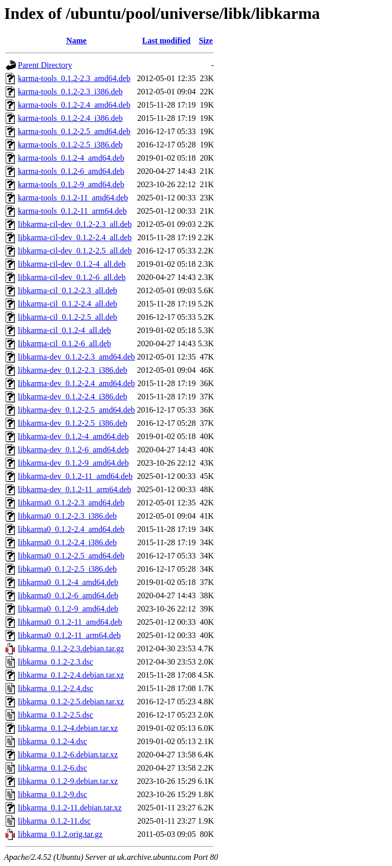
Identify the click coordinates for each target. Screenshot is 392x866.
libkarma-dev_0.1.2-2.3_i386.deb (72, 370)
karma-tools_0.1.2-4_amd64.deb (71, 158)
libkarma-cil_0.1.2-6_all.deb (64, 343)
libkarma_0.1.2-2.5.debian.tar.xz (71, 701)
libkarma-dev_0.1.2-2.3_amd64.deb (76, 356)
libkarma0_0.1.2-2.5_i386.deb (67, 569)
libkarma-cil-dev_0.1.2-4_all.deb (72, 264)
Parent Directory (45, 65)
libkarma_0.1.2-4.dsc (52, 741)
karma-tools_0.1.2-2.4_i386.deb (70, 118)
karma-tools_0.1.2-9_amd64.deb (71, 184)
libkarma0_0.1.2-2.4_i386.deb (67, 542)
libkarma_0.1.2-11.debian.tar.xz (69, 807)
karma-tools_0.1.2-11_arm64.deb (72, 211)
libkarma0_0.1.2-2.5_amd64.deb (71, 555)
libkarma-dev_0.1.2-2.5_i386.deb (72, 423)
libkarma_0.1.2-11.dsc (54, 821)
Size (206, 40)
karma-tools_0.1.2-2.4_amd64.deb (74, 104)
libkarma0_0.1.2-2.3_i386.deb (67, 516)
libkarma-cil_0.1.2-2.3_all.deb (67, 290)
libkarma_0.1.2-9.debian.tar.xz (68, 781)
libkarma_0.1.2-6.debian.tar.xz (68, 754)
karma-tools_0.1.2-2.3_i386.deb (70, 91)
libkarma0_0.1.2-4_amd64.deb (68, 582)
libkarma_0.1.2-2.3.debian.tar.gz (71, 648)
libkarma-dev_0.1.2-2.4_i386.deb (72, 396)
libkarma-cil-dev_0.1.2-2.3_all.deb (75, 224)
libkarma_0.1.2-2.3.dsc (55, 661)
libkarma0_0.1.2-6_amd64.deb (68, 595)
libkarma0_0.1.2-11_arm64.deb (69, 635)
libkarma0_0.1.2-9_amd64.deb (68, 608)
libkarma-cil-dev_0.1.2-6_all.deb (72, 277)
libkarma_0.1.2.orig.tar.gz (60, 834)
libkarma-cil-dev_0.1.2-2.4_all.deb (75, 237)
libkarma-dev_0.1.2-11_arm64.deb (74, 489)
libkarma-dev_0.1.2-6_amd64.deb (73, 449)
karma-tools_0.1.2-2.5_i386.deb (70, 144)
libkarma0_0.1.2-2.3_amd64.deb (71, 502)
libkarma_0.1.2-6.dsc (52, 767)
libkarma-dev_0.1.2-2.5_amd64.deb (76, 409)
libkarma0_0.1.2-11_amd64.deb (70, 622)
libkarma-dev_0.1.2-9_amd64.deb (73, 463)
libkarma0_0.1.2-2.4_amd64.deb (71, 529)
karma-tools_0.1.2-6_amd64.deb (71, 171)
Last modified (166, 40)
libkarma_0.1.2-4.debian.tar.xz (68, 728)
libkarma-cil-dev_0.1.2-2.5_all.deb (75, 250)
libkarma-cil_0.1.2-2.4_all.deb (67, 303)
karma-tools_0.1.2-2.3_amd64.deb (74, 78)
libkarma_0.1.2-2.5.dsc (55, 714)
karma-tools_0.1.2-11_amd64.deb (73, 197)
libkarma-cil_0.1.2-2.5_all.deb (67, 317)
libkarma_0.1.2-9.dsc (52, 794)
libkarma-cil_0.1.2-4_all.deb (64, 330)
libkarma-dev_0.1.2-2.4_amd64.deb (76, 383)
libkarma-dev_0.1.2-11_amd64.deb (75, 476)
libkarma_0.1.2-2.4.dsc (55, 688)
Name (76, 40)
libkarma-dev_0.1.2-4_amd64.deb (73, 436)
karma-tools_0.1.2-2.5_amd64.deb (74, 131)
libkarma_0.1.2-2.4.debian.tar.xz (71, 675)
